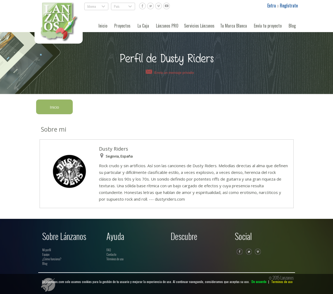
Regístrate (289, 5)
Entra (272, 5)
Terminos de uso (282, 281)
